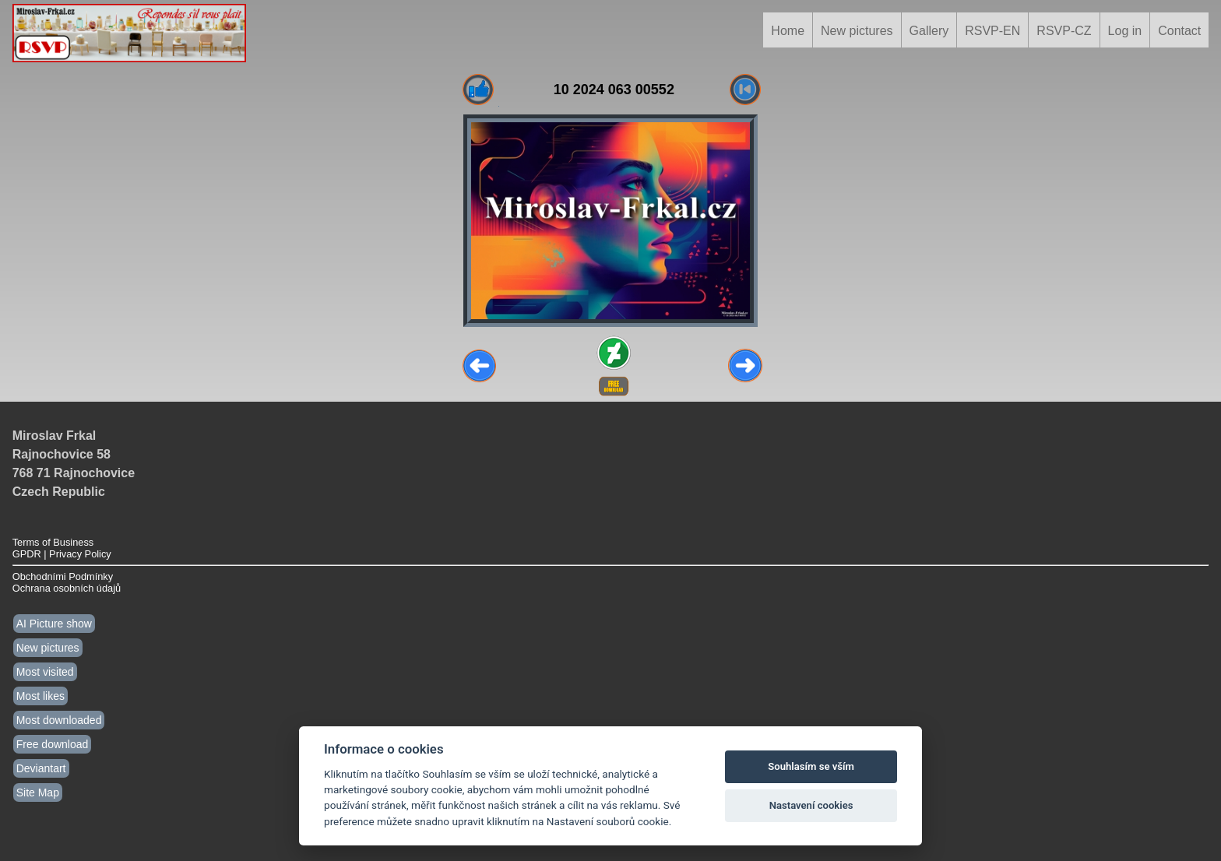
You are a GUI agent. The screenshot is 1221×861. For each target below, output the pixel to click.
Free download (52, 744)
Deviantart (41, 768)
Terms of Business (53, 542)
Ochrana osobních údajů (66, 588)
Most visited (45, 672)
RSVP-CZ (1063, 30)
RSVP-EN (992, 30)
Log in (1125, 30)
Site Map (37, 792)
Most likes (40, 696)
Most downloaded (59, 720)
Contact (1179, 30)
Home (787, 30)
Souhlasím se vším (811, 766)
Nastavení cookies (811, 805)
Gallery (929, 30)
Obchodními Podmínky (62, 576)
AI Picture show (54, 623)
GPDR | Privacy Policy (61, 554)
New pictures (856, 30)
